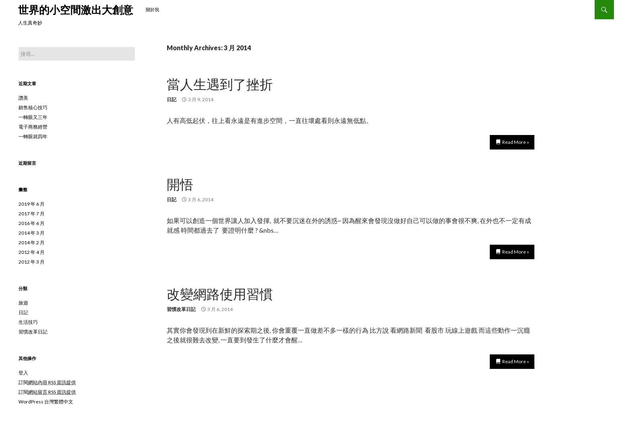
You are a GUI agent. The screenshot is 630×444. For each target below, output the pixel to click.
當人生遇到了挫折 (220, 84)
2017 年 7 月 (31, 214)
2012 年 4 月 (31, 252)
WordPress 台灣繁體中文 (45, 402)
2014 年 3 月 (31, 233)
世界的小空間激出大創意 (75, 9)
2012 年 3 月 (31, 262)
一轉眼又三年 (32, 117)
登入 (23, 373)
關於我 (152, 9)
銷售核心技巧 (32, 107)
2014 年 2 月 (31, 242)
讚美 (23, 98)
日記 (171, 99)
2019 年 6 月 (31, 204)
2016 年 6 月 (31, 223)
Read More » (515, 142)
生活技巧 (28, 322)
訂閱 (47, 382)
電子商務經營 (32, 127)
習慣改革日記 (181, 309)
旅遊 (23, 303)
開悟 (180, 184)
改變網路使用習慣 (220, 294)
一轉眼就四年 (32, 136)
